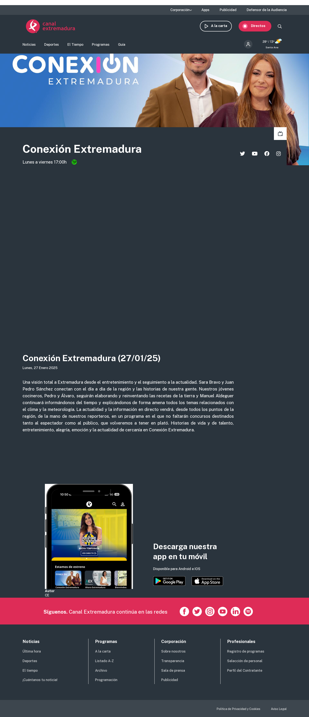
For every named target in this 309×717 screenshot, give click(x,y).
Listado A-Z (104, 661)
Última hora (32, 651)
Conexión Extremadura (92, 150)
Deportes (51, 46)
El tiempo (30, 671)
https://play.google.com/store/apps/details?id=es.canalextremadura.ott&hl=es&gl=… (169, 581)
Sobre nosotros (173, 651)
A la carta (222, 27)
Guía (121, 46)
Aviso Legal (279, 709)
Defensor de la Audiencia (267, 10)
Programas (101, 46)
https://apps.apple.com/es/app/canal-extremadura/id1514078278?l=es (207, 581)
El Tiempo (75, 46)
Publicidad (228, 10)
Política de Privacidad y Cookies (238, 709)
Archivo (101, 671)
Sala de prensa (173, 671)
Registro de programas (245, 651)
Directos (261, 27)
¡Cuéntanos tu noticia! (40, 680)
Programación (106, 680)
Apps (205, 10)
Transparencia (172, 661)
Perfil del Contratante (244, 671)
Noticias (29, 46)
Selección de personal (244, 661)
